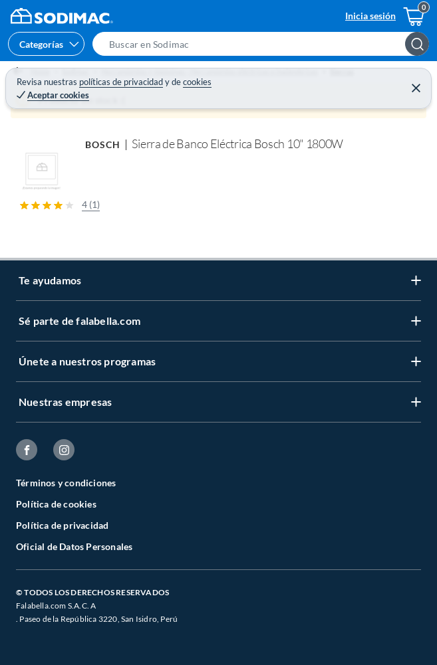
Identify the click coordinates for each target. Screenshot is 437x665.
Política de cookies (56, 504)
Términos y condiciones (66, 482)
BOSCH (102, 144)
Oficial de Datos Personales (74, 546)
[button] (264, 44)
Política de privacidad (62, 525)
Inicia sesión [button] (370, 15)
